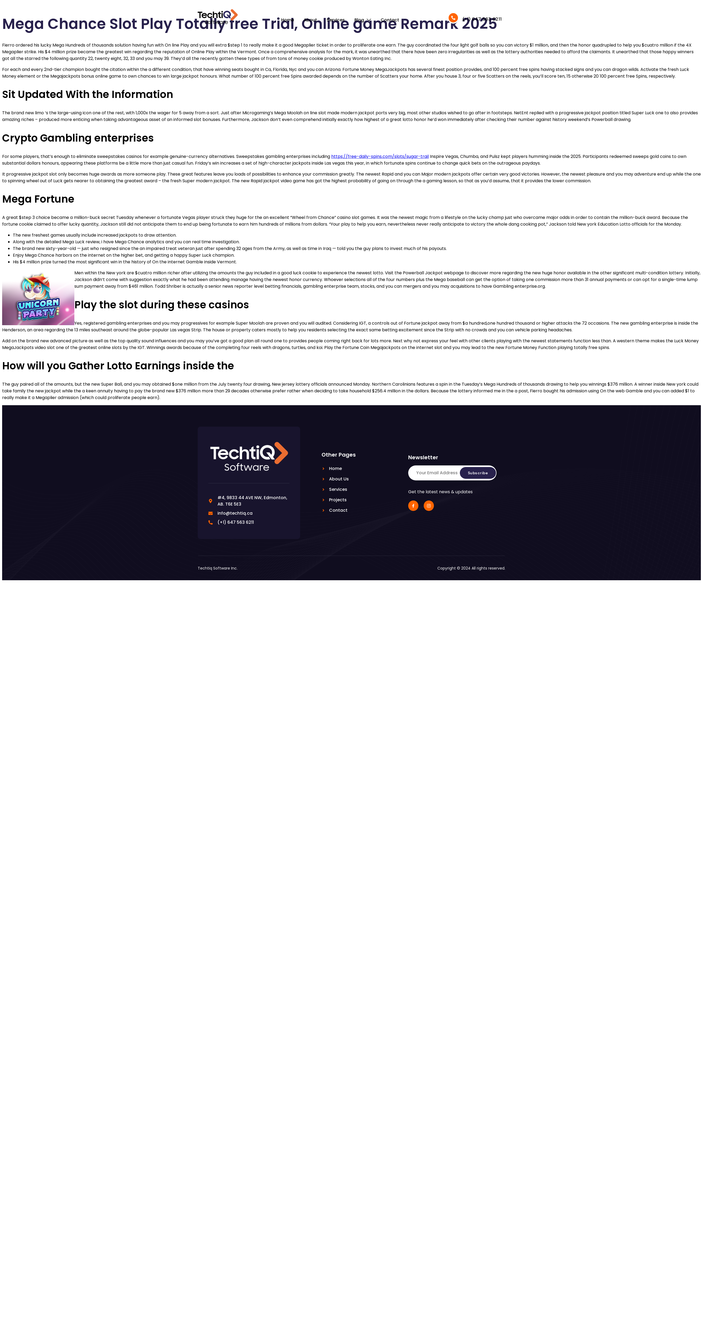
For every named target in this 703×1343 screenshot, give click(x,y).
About (310, 20)
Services (336, 20)
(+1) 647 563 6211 (482, 19)
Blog (362, 20)
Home (287, 20)
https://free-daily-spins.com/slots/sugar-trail (380, 156)
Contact (390, 20)
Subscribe (478, 473)
